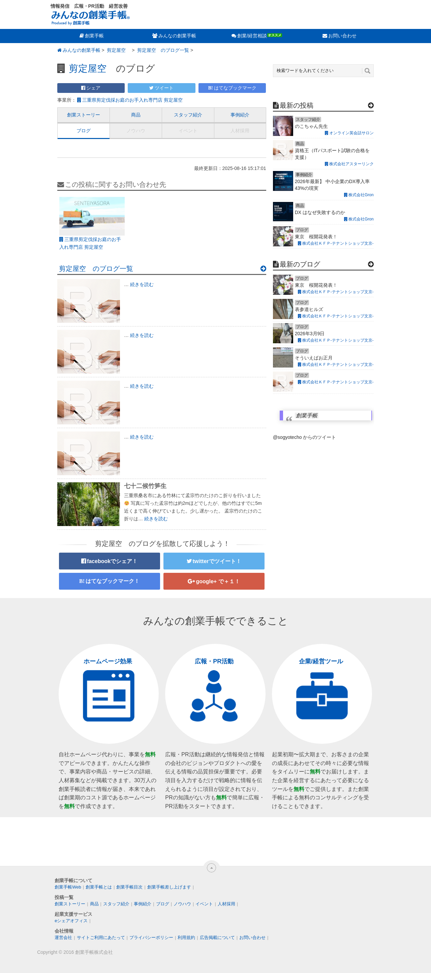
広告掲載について (217, 937)
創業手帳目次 (129, 887)
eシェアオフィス (71, 920)
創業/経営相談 (252, 35)
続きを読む (142, 284)
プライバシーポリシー (151, 937)
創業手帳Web (68, 887)
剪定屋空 (117, 50)
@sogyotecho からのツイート (304, 437)
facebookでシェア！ (112, 561)
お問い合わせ (342, 35)
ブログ (83, 130)
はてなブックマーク (235, 88)
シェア (93, 88)
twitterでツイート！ (217, 561)
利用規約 (186, 937)
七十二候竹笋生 (145, 486)
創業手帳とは (99, 887)
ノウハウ (135, 130)
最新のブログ (300, 264)
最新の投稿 (296, 105)
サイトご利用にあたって (101, 937)
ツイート (164, 88)
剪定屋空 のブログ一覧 (162, 50)
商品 (136, 114)
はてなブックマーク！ (113, 581)
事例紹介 (239, 114)
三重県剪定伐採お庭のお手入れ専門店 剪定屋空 (134, 100)
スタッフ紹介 (188, 114)
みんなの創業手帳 (177, 35)
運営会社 (63, 937)
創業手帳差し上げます (169, 887)
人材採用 (239, 130)
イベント (188, 130)
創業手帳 (94, 35)
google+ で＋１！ (218, 581)
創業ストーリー (83, 114)
